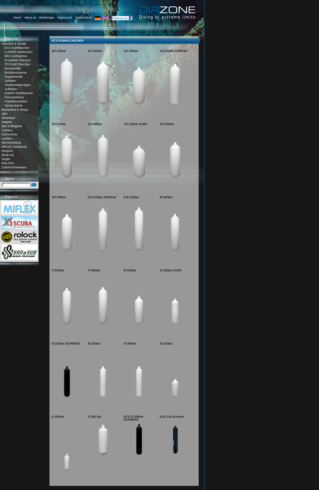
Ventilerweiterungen (18, 85)
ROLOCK (8, 163)
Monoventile (13, 68)
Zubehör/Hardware (14, 167)
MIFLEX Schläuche (14, 146)
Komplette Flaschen (18, 60)
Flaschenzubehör (16, 101)
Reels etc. (8, 155)
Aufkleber (11, 89)
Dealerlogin (46, 17)
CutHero (7, 130)
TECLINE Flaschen (17, 64)
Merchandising (11, 142)
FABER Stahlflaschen (19, 93)
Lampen (7, 138)
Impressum (64, 17)
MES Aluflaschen (16, 56)
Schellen (10, 80)
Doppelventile (14, 76)
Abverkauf (8, 118)
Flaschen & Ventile (14, 43)
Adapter (7, 122)
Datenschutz (83, 17)
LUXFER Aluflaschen (18, 52)
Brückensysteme (16, 72)
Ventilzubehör (14, 105)
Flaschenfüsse (14, 97)
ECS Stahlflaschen (17, 47)
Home (17, 17)
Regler (6, 159)
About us (30, 17)
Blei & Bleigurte (12, 126)
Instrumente (9, 134)
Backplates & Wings (15, 109)
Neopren (7, 150)
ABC (5, 113)
